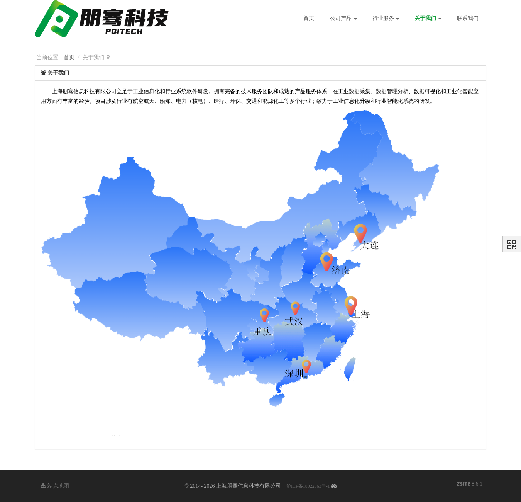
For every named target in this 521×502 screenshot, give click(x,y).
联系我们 (468, 18)
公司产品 (343, 18)
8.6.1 (470, 484)
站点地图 (55, 486)
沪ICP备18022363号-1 (308, 486)
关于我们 (427, 18)
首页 (308, 18)
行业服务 (385, 18)
